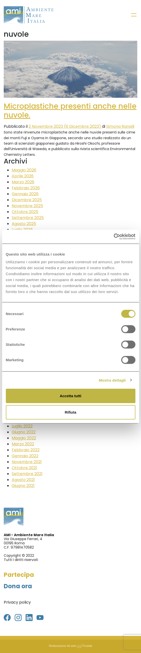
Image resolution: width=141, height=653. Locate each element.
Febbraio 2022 (26, 450)
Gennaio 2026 (25, 194)
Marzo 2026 (23, 182)
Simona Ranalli (120, 126)
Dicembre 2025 (27, 200)
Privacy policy (17, 602)
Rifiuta (70, 412)
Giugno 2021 (23, 486)
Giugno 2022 (24, 432)
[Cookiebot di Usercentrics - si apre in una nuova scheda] (113, 236)
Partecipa (19, 575)
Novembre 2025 (27, 206)
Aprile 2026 (23, 176)
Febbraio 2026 (26, 188)
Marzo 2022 (23, 444)
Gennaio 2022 (25, 456)
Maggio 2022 (24, 438)
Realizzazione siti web (62, 645)
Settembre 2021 (27, 474)
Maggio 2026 (24, 170)
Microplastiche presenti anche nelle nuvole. (70, 110)
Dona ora (18, 586)
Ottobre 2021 (24, 468)
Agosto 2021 (23, 480)
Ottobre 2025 (25, 212)
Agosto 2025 (24, 224)
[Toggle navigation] (133, 14)
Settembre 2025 (28, 218)
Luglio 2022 (22, 426)
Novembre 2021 (27, 462)
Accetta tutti (70, 396)
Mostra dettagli (112, 380)
